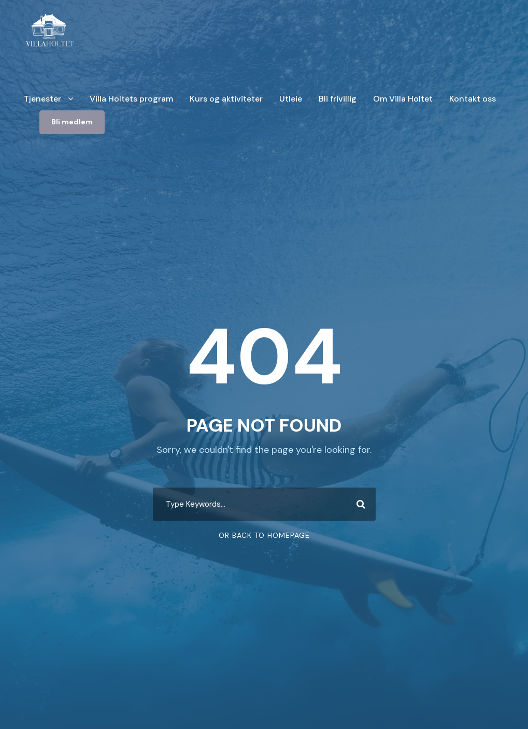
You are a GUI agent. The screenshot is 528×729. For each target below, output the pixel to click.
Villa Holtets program (131, 98)
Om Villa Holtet (403, 98)
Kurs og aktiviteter (226, 98)
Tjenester (42, 98)
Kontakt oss (472, 98)
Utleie (290, 98)
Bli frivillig (337, 98)
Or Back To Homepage (264, 535)
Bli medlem (72, 121)
